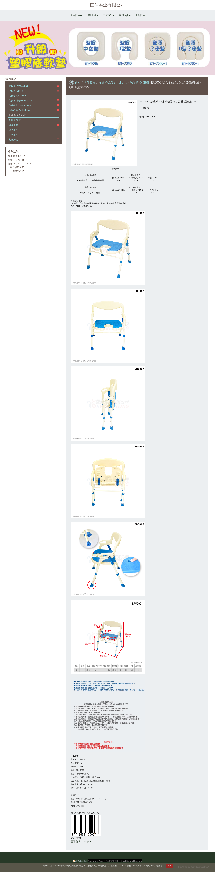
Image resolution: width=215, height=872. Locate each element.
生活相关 (13, 134)
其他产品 (13, 139)
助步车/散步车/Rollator (21, 100)
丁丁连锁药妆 (14, 171)
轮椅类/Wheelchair (18, 85)
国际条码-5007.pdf (81, 841)
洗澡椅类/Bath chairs (19, 110)
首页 (78, 82)
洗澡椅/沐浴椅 (18, 115)
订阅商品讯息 (81, 861)
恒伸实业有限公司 (107, 4)
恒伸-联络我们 (15, 156)
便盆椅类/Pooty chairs (20, 105)
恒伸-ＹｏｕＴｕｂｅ (18, 163)
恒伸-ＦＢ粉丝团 (16, 160)
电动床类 (13, 124)
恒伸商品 (90, 82)
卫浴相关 (13, 129)
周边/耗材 (16, 120)
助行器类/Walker (17, 95)
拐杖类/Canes (16, 90)
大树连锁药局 (14, 167)
